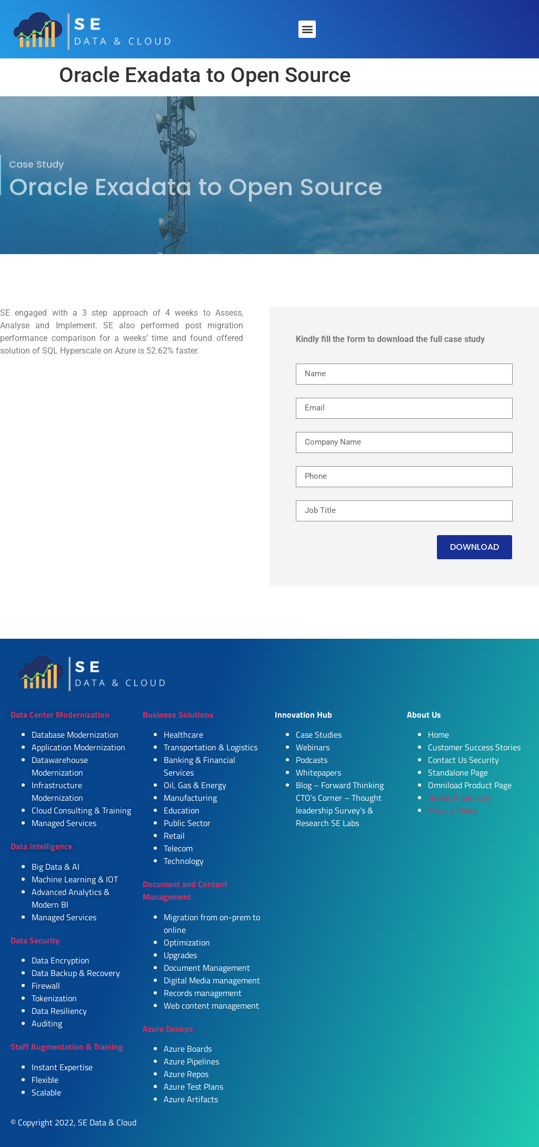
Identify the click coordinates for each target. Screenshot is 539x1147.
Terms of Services (459, 797)
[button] (307, 29)
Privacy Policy (452, 810)
